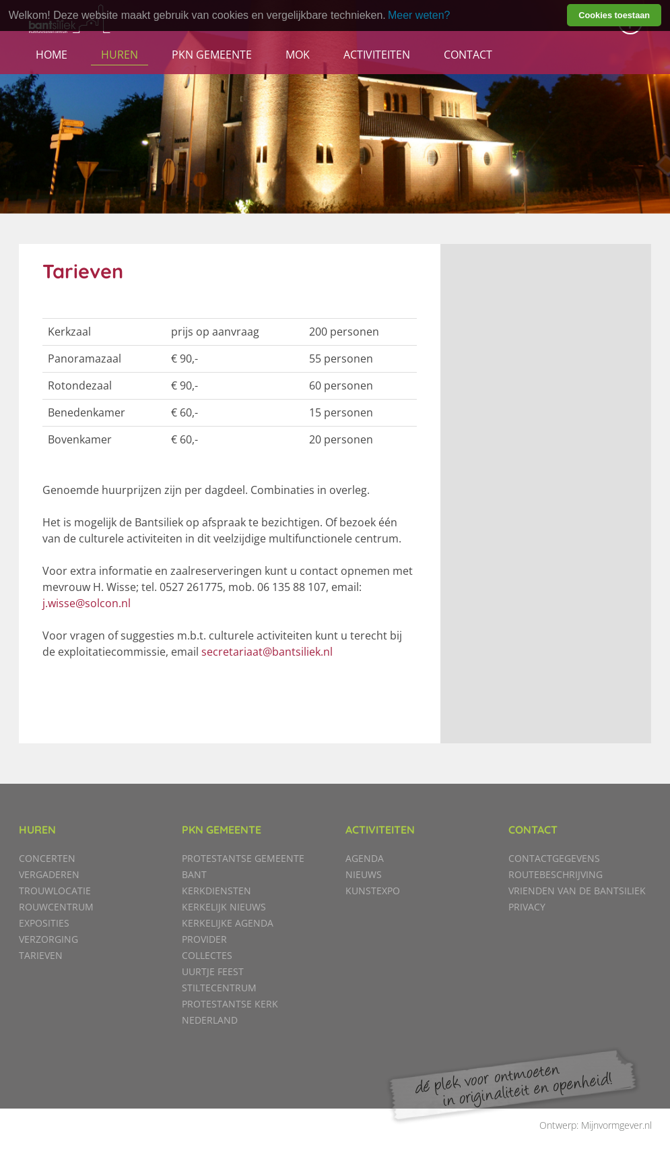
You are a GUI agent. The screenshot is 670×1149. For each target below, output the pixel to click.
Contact (468, 54)
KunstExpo (372, 890)
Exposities (44, 923)
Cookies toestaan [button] (614, 15)
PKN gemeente (212, 54)
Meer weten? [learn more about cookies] (419, 15)
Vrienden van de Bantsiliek (577, 890)
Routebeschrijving (555, 874)
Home (51, 54)
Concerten (47, 858)
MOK (298, 54)
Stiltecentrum (219, 987)
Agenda (364, 858)
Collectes (207, 955)
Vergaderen (49, 874)
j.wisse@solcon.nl (86, 603)
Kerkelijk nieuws (224, 906)
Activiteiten (376, 54)
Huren (119, 54)
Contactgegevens (554, 858)
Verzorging (48, 939)
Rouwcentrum (56, 906)
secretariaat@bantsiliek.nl (267, 651)
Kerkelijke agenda (227, 923)
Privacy (526, 906)
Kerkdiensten (216, 890)
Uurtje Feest (213, 971)
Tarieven (41, 955)
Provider (204, 939)
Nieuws (363, 874)
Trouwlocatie (55, 890)
